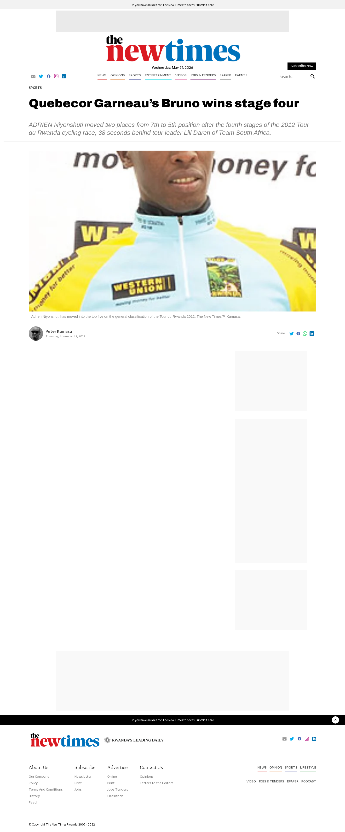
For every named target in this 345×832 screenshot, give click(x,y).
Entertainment (158, 75)
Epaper (225, 75)
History (34, 796)
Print (78, 783)
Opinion (276, 767)
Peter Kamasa (59, 331)
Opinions (117, 75)
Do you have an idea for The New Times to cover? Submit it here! (172, 4)
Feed (33, 802)
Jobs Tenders (117, 789)
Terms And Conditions (46, 789)
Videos (181, 75)
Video (251, 781)
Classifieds (115, 796)
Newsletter (83, 776)
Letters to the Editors (156, 783)
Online (112, 776)
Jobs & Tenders (203, 75)
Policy (33, 783)
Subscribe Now (302, 66)
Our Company (39, 776)
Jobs (78, 789)
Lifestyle (308, 767)
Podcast (308, 781)
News (102, 75)
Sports (135, 75)
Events (241, 75)
